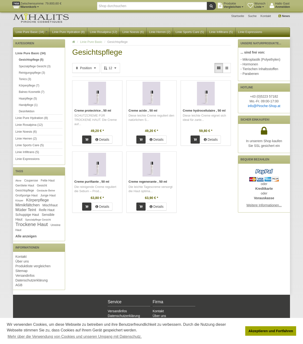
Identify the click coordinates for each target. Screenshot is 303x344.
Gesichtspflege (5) (31, 59)
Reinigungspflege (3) (32, 72)
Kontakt (265, 16)
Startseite (237, 16)
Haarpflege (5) (28, 98)
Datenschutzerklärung (31, 280)
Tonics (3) (25, 79)
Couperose (31, 180)
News (284, 16)
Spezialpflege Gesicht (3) (34, 66)
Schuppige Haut (27, 215)
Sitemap (21, 271)
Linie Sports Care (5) (190, 32)
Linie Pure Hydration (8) (68, 32)
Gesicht (42, 185)
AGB (18, 285)
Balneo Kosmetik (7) (31, 92)
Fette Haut (48, 180)
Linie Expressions (250, 32)
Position (86, 68)
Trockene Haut (31, 224)
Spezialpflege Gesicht (38, 219)
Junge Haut (47, 195)
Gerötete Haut (24, 185)
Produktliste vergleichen (33, 266)
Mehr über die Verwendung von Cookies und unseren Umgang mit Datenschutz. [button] (75, 337)
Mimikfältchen (27, 205)
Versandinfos (25, 275)
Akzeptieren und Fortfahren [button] (271, 331)
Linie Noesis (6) (133, 32)
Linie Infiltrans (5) (221, 32)
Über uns (22, 261)
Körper (19, 200)
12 (110, 68)
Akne (18, 180)
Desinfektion (26, 111)
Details (102, 139)
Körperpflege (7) (29, 85)
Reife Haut (46, 210)
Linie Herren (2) (159, 32)
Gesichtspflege (24, 190)
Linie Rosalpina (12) (103, 32)
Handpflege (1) (28, 105)
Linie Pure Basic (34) (31, 32)
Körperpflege (37, 200)
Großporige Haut (26, 195)
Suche (252, 16)
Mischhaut (50, 205)
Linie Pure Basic (91, 42)
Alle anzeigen (25, 236)
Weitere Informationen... (264, 205)
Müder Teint (25, 210)
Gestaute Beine (46, 190)
